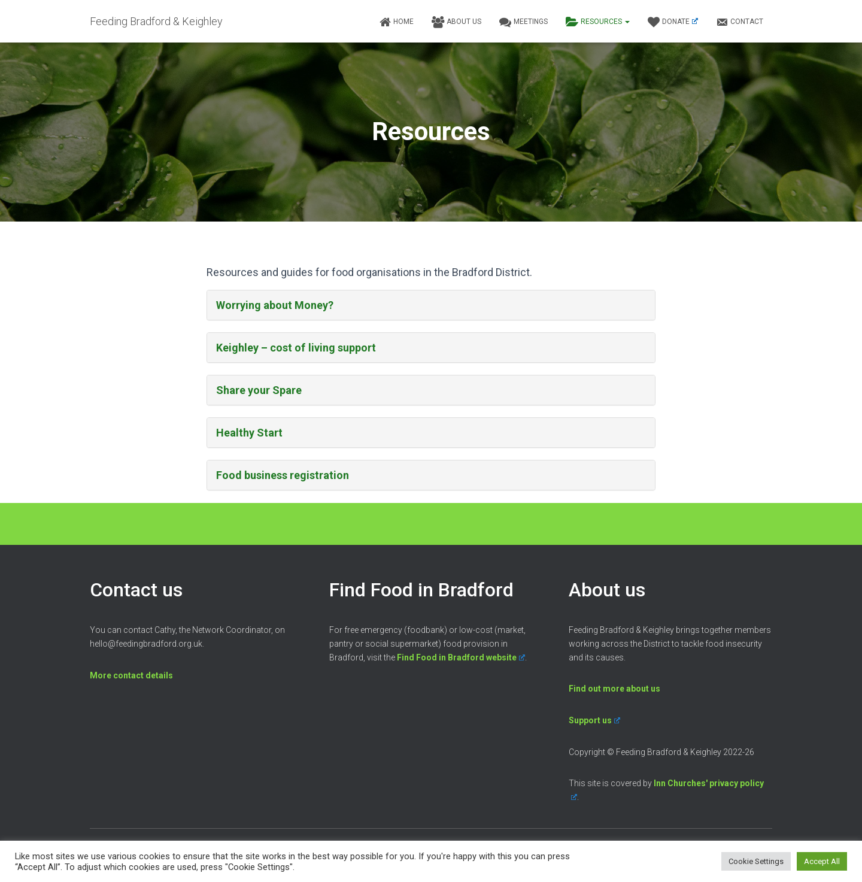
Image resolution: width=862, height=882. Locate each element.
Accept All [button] (822, 861)
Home (396, 22)
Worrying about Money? (274, 305)
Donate (673, 22)
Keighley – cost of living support (295, 347)
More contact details (131, 675)
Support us (594, 720)
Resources (598, 22)
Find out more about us (614, 688)
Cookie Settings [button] (756, 861)
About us (456, 22)
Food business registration (282, 475)
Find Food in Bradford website (461, 657)
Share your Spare (259, 390)
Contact (739, 22)
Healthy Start (249, 432)
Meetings (523, 22)
